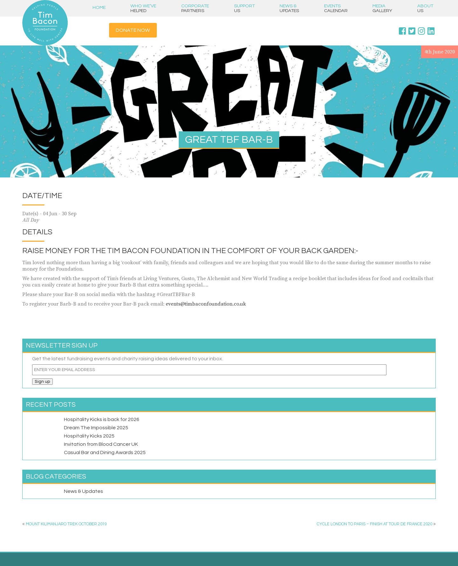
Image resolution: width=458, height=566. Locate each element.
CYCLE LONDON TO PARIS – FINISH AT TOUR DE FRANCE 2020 (374, 524)
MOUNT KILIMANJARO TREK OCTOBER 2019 (66, 524)
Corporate (195, 8)
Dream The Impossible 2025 (96, 427)
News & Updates (83, 491)
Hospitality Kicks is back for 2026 (101, 419)
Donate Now (133, 30)
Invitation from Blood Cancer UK (101, 444)
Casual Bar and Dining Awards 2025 (105, 452)
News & (289, 8)
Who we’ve (143, 8)
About (425, 8)
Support (244, 8)
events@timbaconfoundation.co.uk (206, 304)
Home (99, 7)
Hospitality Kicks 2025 (89, 435)
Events (336, 8)
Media (382, 8)
